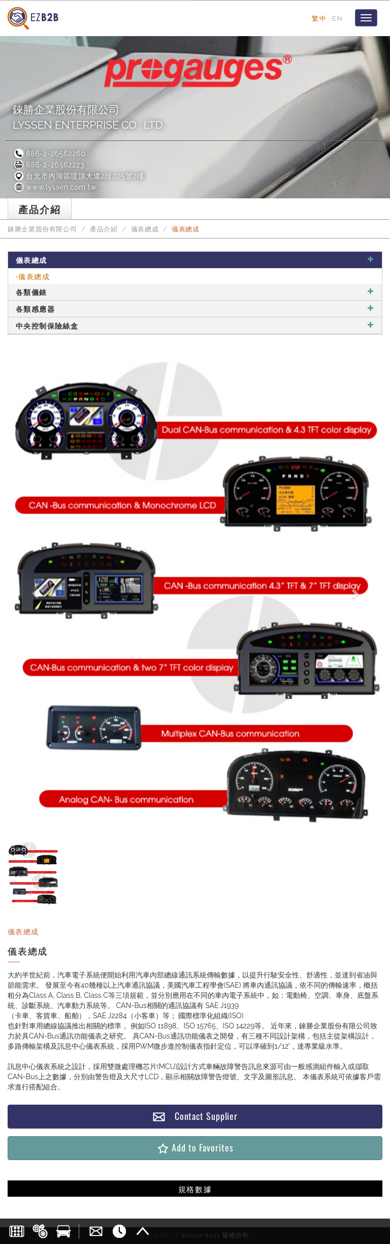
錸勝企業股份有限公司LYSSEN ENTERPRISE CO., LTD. (89, 117)
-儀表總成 (33, 276)
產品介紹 (104, 229)
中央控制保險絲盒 (195, 325)
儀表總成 (145, 229)
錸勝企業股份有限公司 (42, 229)
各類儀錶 (195, 291)
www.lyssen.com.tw (54, 187)
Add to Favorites (194, 1147)
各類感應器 (195, 308)
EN (337, 18)
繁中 (319, 18)
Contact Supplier (195, 1116)
